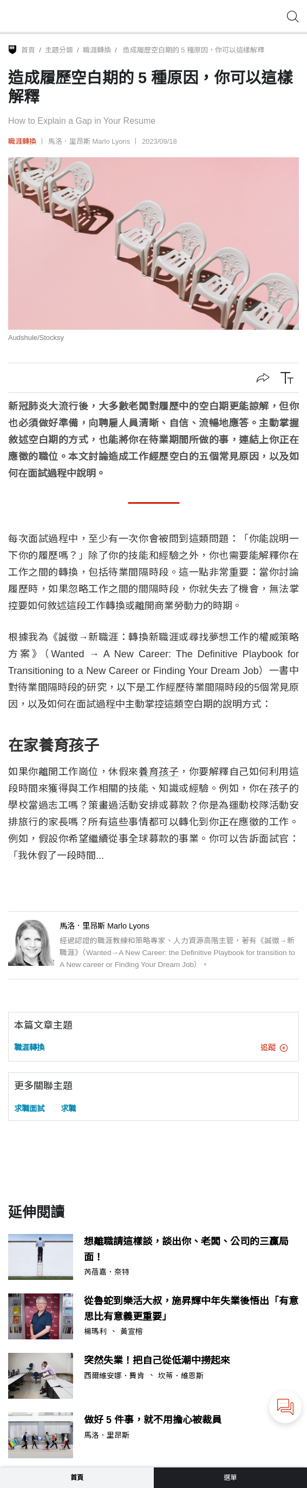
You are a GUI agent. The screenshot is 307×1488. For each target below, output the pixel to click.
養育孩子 (159, 771)
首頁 (28, 50)
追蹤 (274, 1047)
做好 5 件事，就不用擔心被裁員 (152, 1419)
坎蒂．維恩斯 (181, 1376)
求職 (68, 1108)
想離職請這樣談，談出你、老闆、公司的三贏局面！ (186, 1249)
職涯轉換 (97, 50)
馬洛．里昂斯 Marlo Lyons (89, 141)
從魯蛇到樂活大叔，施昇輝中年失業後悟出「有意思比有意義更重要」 (191, 1309)
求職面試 (29, 1108)
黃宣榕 (131, 1332)
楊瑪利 (95, 1332)
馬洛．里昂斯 (106, 1435)
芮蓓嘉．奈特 (106, 1272)
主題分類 (59, 50)
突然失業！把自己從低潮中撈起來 (157, 1360)
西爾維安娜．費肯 (114, 1376)
